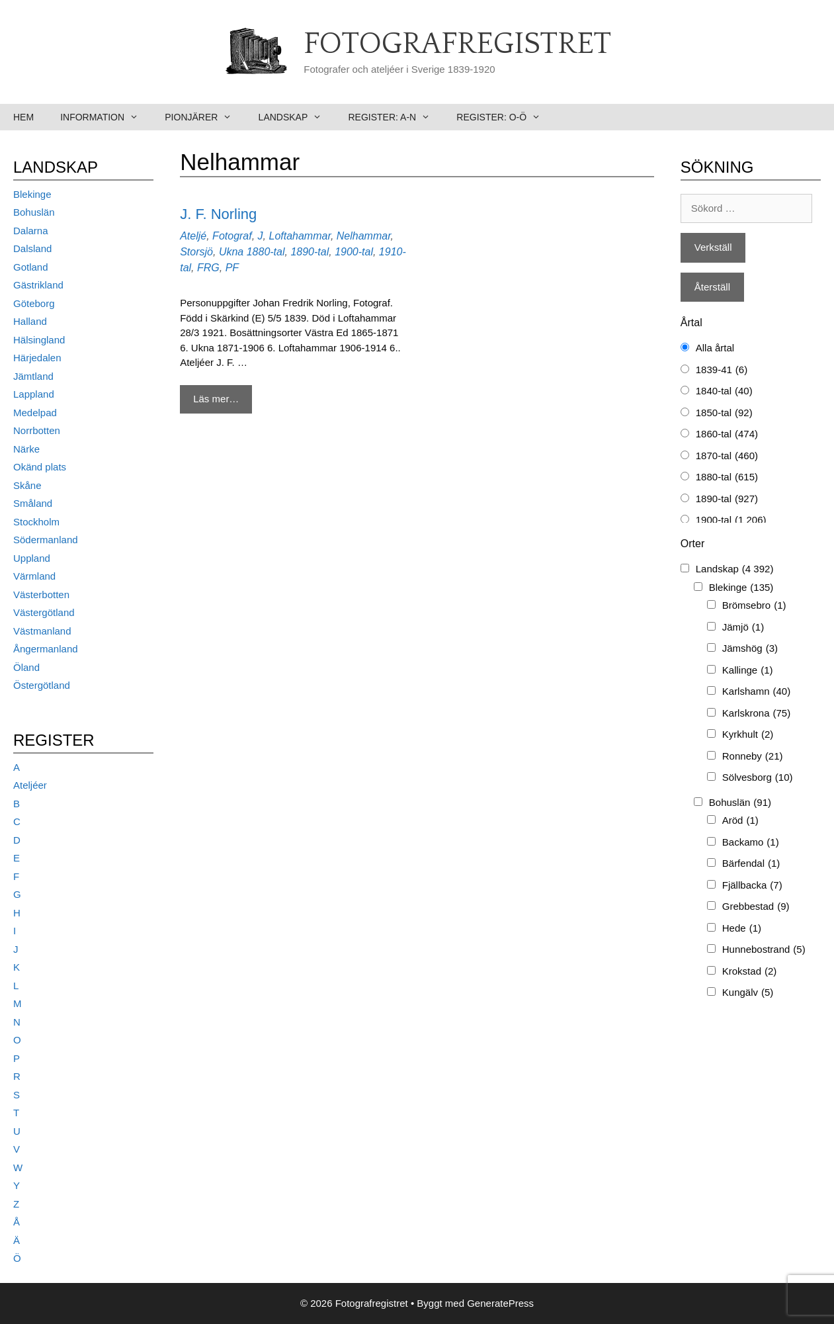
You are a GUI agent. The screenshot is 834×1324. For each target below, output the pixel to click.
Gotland (30, 267)
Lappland (33, 394)
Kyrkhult (748, 734)
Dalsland (32, 248)
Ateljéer (30, 785)
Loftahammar (299, 236)
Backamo (750, 842)
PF (232, 267)
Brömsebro (754, 605)
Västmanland (42, 631)
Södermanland (45, 539)
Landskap (297, 117)
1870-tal (727, 456)
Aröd (740, 820)
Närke (26, 449)
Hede (741, 928)
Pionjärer (205, 117)
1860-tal (727, 434)
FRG (208, 267)
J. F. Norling (218, 214)
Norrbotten (36, 430)
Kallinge (747, 670)
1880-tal (266, 251)
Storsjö (196, 251)
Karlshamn (756, 691)
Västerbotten (41, 594)
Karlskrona (756, 713)
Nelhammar (364, 236)
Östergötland (41, 685)
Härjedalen (37, 357)
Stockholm (36, 521)
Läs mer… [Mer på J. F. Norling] (216, 398)
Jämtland (33, 376)
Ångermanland (45, 648)
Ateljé (193, 236)
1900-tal (354, 251)
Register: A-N (395, 117)
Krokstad (749, 971)
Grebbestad (756, 906)
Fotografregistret (457, 44)
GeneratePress (500, 1303)
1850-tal (724, 413)
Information (105, 117)
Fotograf (232, 236)
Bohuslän (34, 212)
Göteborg (34, 303)
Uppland (31, 558)
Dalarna (30, 230)
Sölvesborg (757, 777)
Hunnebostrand (764, 949)
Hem (23, 117)
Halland (30, 321)
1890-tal (309, 251)
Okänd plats (39, 466)
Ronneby (752, 756)
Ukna (231, 251)
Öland (26, 667)
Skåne (27, 485)
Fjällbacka (752, 885)
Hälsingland (39, 339)
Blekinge (32, 194)
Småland (32, 503)
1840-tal (724, 391)
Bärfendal (751, 863)
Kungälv (748, 992)
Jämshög (750, 648)
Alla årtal (715, 347)
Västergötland (44, 612)
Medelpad (35, 412)
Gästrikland (38, 284)
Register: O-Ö (505, 117)
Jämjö (743, 627)
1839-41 (721, 370)
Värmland (34, 576)
